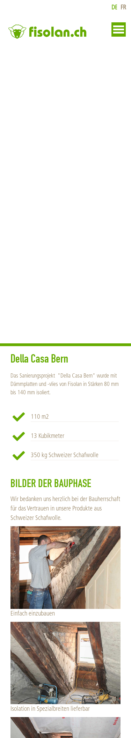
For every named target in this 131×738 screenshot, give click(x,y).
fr (123, 7)
